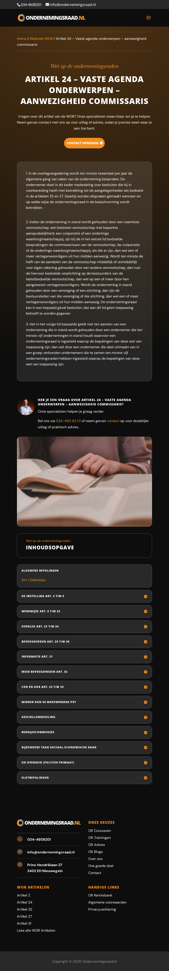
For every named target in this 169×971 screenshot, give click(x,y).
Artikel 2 (23, 895)
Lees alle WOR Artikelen (36, 930)
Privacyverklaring (102, 909)
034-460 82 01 (68, 421)
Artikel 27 (24, 916)
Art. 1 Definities (33, 580)
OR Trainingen (99, 837)
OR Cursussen (99, 830)
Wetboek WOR (41, 38)
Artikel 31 (24, 923)
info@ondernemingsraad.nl (51, 852)
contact (113, 421)
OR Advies (96, 844)
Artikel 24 (24, 902)
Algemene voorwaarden (107, 902)
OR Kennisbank (100, 895)
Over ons (95, 858)
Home (21, 38)
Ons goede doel (101, 866)
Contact (94, 873)
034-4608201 (31, 4)
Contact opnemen (83, 143)
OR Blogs (95, 851)
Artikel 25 (24, 909)
